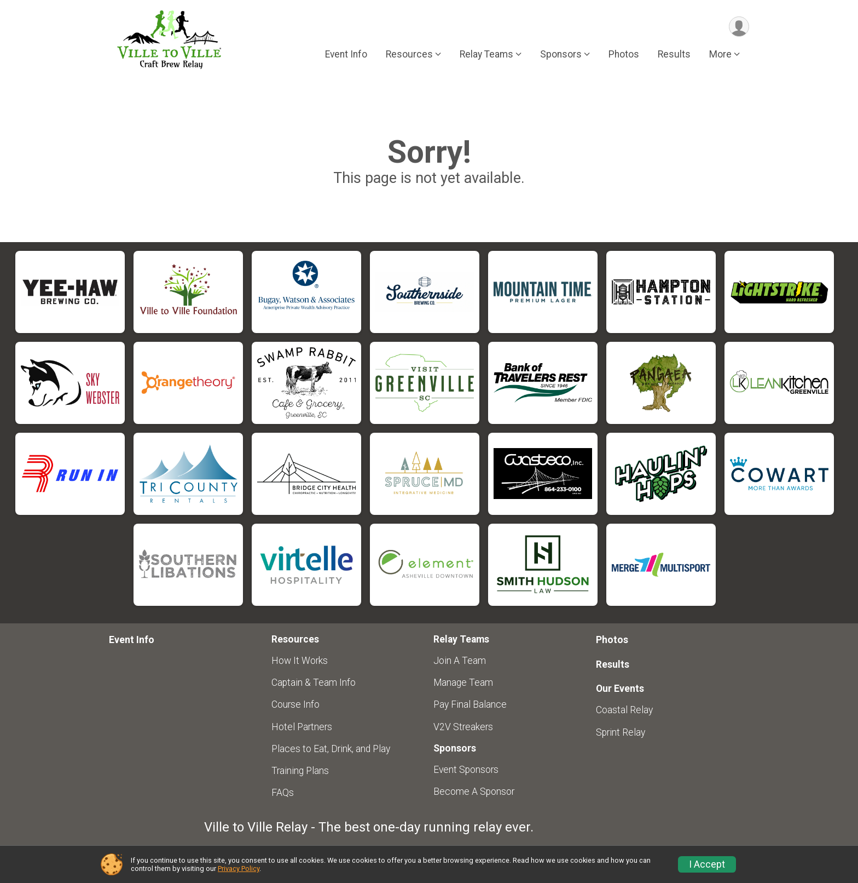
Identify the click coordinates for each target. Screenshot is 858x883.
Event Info (346, 54)
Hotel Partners (301, 726)
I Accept (707, 864)
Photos (623, 54)
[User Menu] (739, 26)
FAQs (282, 792)
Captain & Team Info (313, 682)
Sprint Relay (620, 732)
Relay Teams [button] (486, 54)
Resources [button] (409, 54)
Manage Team (463, 682)
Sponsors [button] (561, 54)
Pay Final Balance (470, 704)
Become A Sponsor (473, 791)
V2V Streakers (463, 726)
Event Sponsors (465, 769)
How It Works (299, 660)
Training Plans (300, 770)
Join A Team (459, 660)
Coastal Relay (624, 709)
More (720, 54)
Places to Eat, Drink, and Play (330, 748)
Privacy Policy (238, 868)
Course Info (295, 704)
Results (674, 54)
